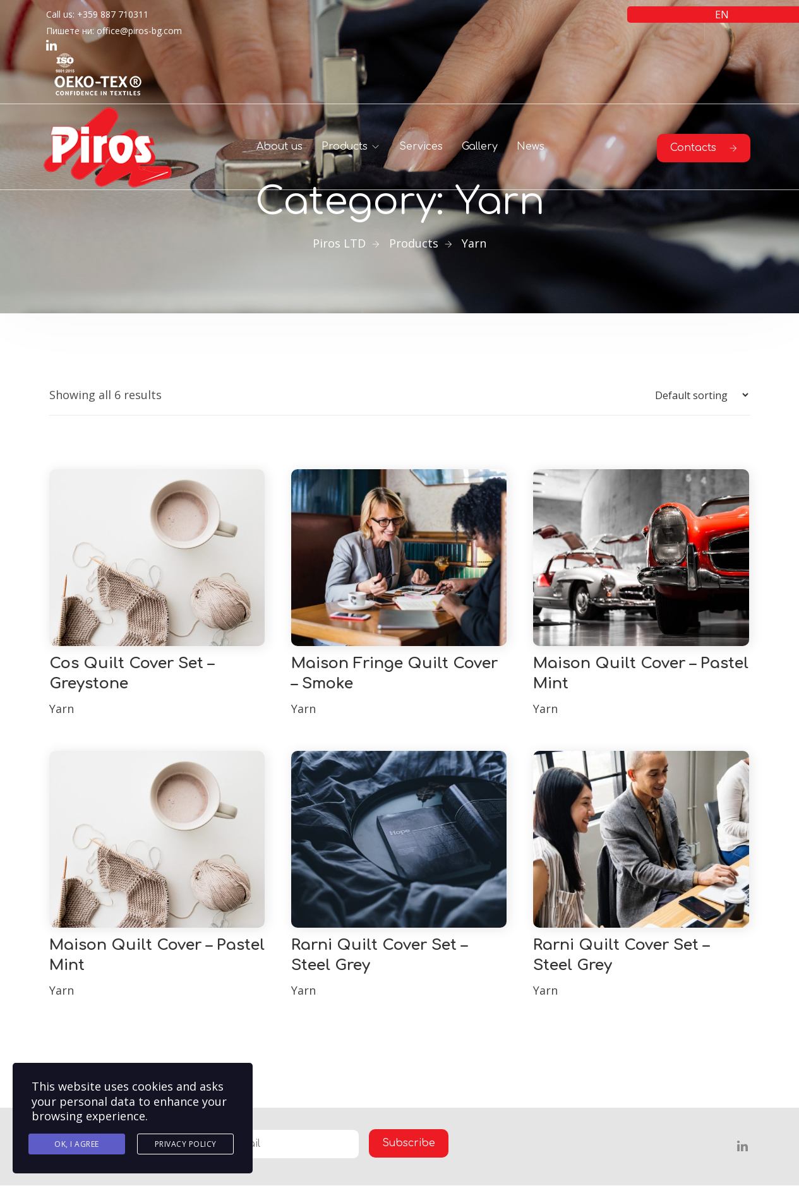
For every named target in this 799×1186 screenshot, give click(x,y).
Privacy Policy (186, 1144)
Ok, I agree (76, 1144)
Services (421, 146)
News (530, 146)
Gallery (480, 146)
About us (279, 146)
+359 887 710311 (112, 14)
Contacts (703, 147)
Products (344, 146)
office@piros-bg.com (139, 31)
